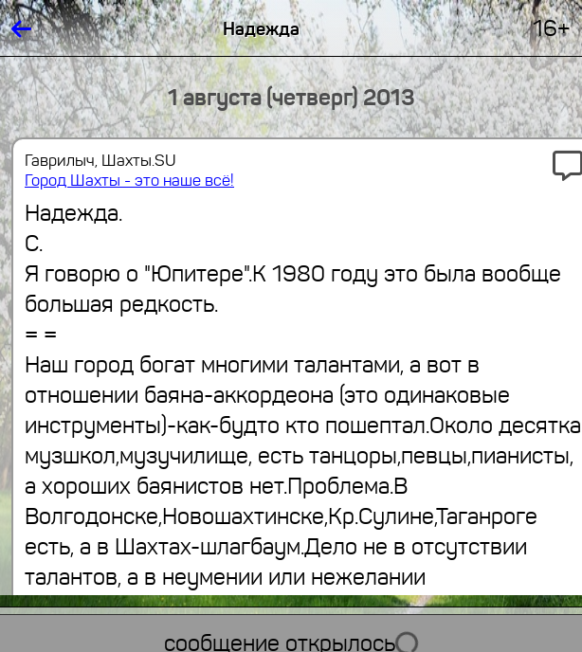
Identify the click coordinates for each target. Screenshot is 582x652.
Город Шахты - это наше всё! (129, 180)
